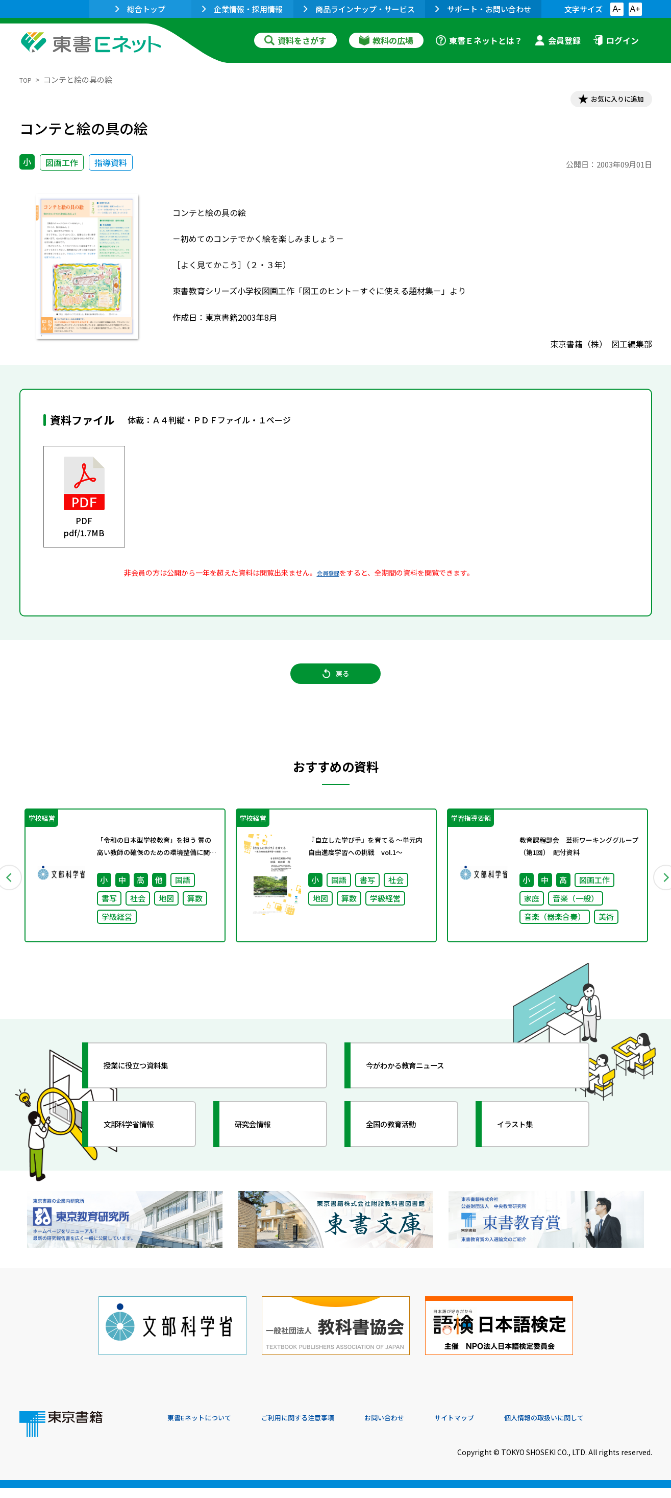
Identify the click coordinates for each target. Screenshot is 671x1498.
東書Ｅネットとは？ (479, 40)
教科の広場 (386, 40)
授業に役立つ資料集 (150, 1085)
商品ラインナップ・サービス (359, 9)
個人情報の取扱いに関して (603, 1428)
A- (617, 9)
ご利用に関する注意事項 (321, 1428)
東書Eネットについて (206, 1428)
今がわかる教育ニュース (421, 1085)
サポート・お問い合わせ (483, 9)
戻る (336, 685)
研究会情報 (263, 1144)
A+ (635, 9)
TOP (27, 79)
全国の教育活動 (403, 1144)
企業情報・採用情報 (242, 9)
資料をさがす (295, 40)
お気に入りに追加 (607, 101)
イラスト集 (525, 1144)
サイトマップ (499, 1428)
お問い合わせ (420, 1428)
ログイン (616, 40)
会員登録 (558, 40)
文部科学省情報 (141, 1144)
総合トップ (140, 9)
